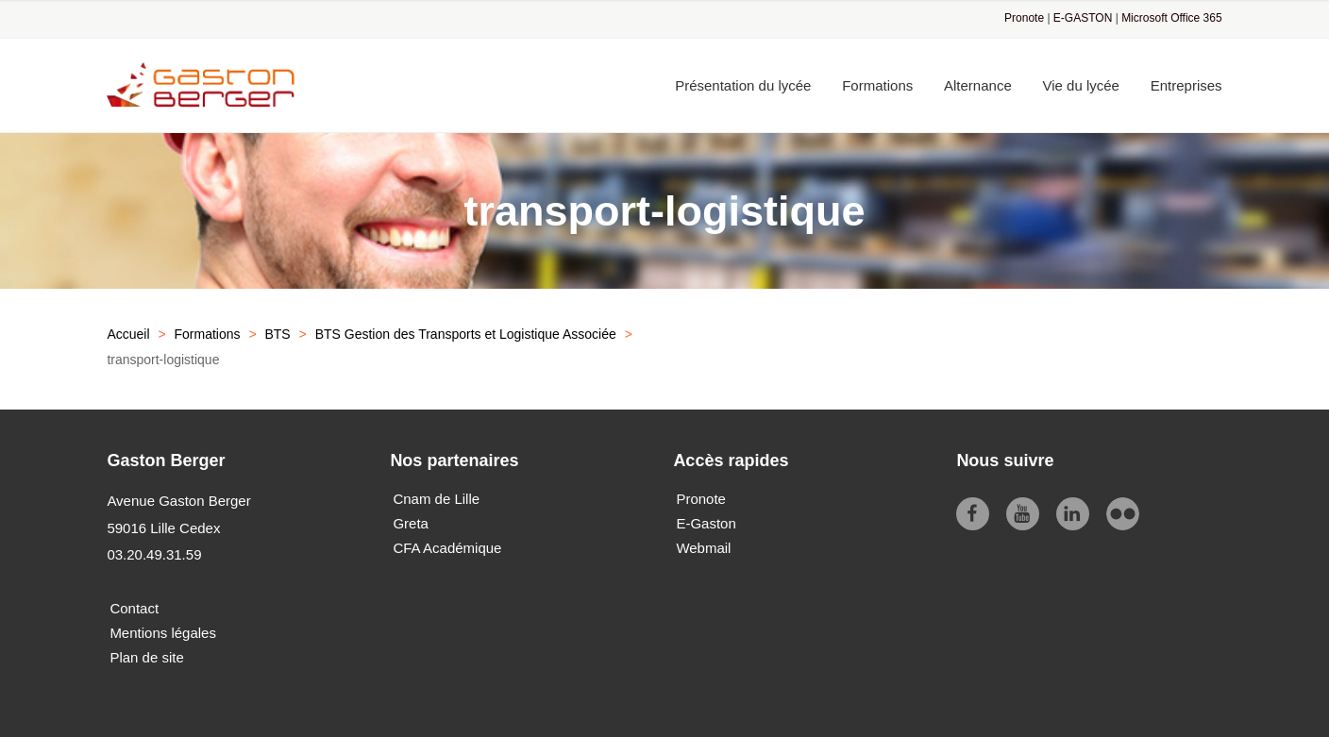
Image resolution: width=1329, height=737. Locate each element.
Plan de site (146, 657)
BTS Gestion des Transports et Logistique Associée (465, 334)
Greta (411, 523)
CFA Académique (447, 548)
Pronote (1024, 18)
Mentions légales (162, 633)
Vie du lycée (1081, 85)
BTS (277, 334)
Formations (877, 85)
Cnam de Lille (436, 499)
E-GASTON (1082, 18)
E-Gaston (705, 523)
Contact (134, 608)
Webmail (703, 548)
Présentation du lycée (743, 85)
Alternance (978, 85)
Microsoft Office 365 (1171, 18)
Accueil (128, 334)
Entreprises (1186, 85)
